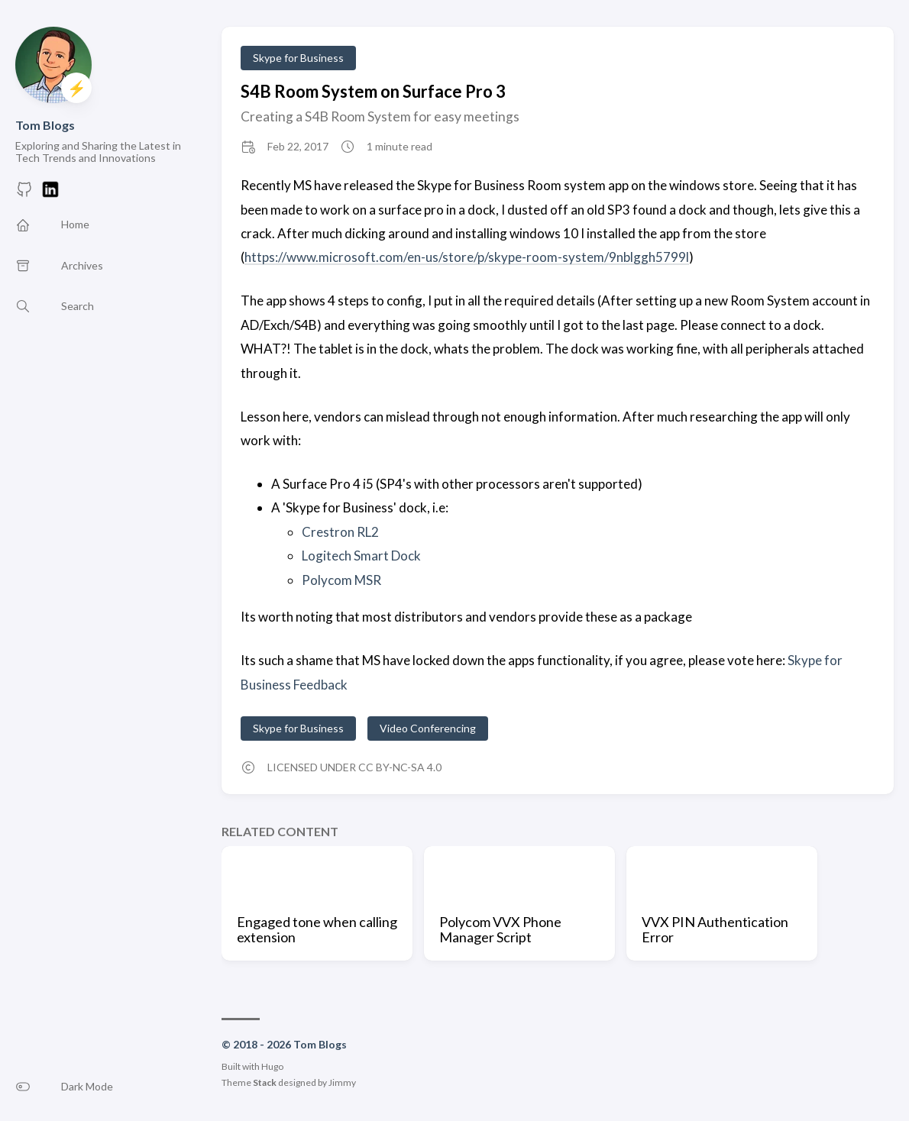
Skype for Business (298, 57)
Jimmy (342, 1082)
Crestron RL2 (340, 532)
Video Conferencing (428, 728)
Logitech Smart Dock (361, 556)
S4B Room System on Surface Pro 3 (373, 91)
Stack (265, 1082)
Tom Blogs (45, 125)
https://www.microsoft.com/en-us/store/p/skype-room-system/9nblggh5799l (466, 257)
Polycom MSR (341, 580)
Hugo (272, 1066)
